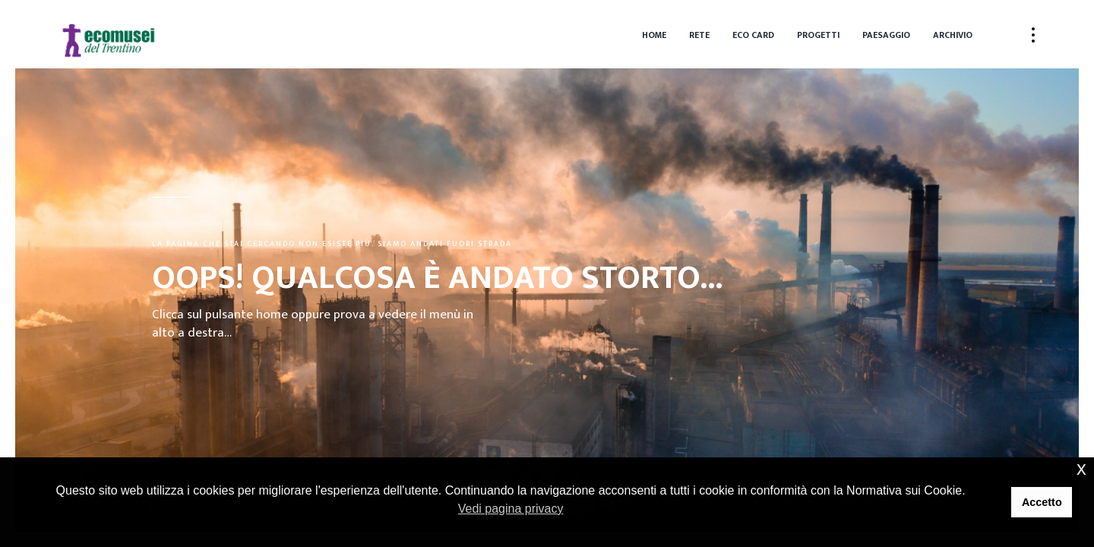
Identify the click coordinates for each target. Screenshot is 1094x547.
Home (654, 35)
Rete (699, 35)
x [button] (1081, 468)
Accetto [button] (1042, 502)
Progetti (818, 35)
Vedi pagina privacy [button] (511, 508)
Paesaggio (886, 35)
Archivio (952, 35)
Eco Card (753, 35)
